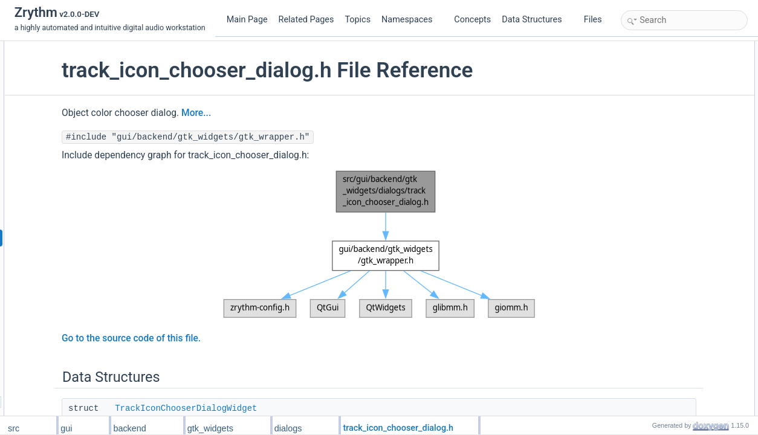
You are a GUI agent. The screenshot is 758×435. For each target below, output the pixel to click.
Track (643, 87)
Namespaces (411, 19)
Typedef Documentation (662, 154)
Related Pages (306, 19)
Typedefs (639, 74)
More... (295, 113)
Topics (358, 19)
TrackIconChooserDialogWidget (285, 408)
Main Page (247, 19)
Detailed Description (656, 141)
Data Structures (536, 19)
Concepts (472, 19)
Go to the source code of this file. (230, 338)
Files (597, 19)
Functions (640, 101)
